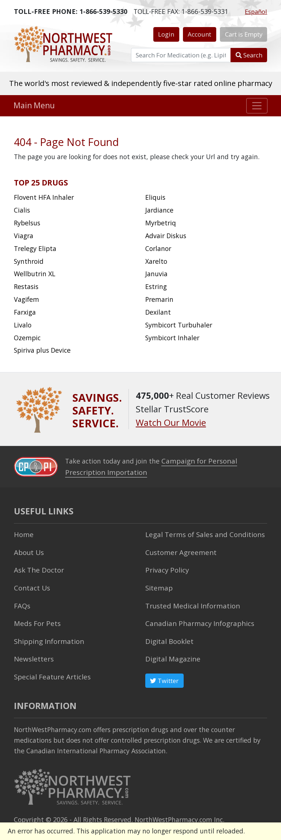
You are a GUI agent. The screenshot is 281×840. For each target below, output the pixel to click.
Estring (156, 286)
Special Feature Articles (49, 669)
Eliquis (155, 197)
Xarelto (156, 261)
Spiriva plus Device (42, 350)
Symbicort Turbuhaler (178, 324)
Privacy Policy (165, 567)
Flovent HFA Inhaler (44, 197)
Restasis (26, 286)
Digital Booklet (168, 635)
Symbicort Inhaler (172, 337)
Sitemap (158, 584)
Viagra (23, 235)
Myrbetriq (160, 222)
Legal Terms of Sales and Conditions (200, 533)
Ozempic (27, 337)
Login (166, 34)
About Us (28, 549)
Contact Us (31, 584)
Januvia (156, 273)
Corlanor (158, 248)
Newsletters (32, 652)
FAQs (21, 601)
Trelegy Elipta (35, 248)
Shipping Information (46, 635)
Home (23, 533)
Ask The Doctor (37, 567)
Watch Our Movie (171, 422)
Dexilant (158, 312)
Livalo (22, 324)
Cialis (22, 210)
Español (256, 11)
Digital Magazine (171, 652)
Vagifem (26, 299)
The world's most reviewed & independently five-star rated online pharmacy (140, 83)
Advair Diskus (165, 235)
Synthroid (29, 261)
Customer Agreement (178, 549)
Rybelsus (27, 222)
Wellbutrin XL (34, 273)
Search (249, 55)
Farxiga (25, 312)
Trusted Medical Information (189, 601)
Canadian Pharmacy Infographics (195, 618)
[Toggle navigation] (257, 105)
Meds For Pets (35, 618)
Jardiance (159, 210)
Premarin (159, 299)
